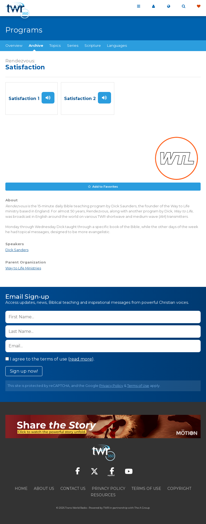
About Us (44, 488)
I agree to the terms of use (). (49, 359)
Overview (14, 45)
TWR (106, 507)
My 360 (153, 6)
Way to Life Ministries (23, 268)
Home (21, 488)
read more (80, 359)
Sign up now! (24, 371)
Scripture (92, 45)
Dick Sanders (16, 250)
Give (198, 6)
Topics (55, 45)
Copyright (179, 488)
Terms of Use (138, 386)
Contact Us (73, 488)
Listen (48, 97)
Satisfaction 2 (80, 98)
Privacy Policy (111, 386)
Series (72, 45)
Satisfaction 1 (24, 98)
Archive (36, 45)
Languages (117, 45)
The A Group (142, 507)
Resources (103, 495)
